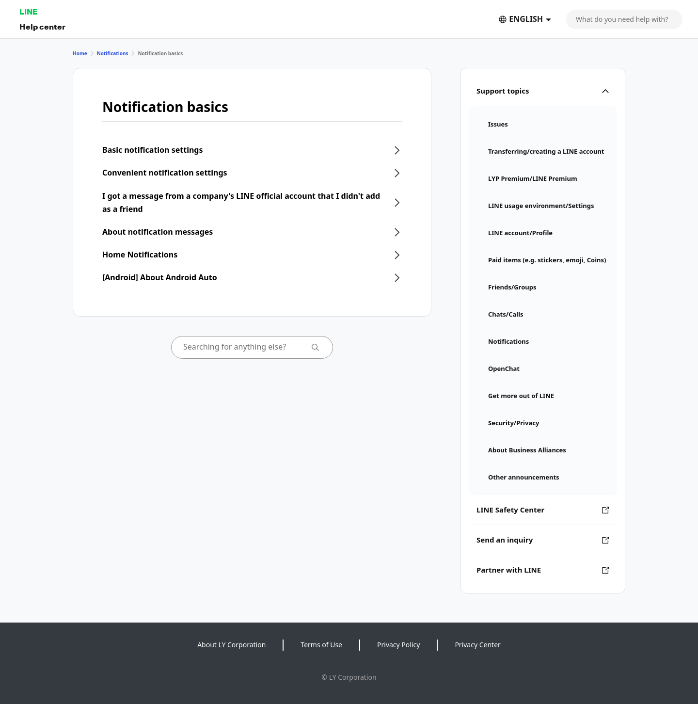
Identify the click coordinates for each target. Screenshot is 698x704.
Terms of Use (321, 644)
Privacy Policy (398, 644)
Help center (42, 26)
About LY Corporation (231, 644)
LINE (28, 11)
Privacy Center (477, 644)
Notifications (112, 53)
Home (80, 53)
